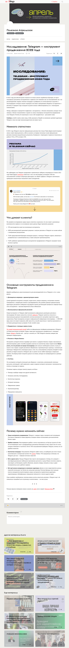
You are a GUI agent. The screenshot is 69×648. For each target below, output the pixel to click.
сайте (35, 489)
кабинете (35, 315)
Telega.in (13, 333)
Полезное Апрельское (20, 30)
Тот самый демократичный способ (16, 329)
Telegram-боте (49, 489)
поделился (20, 174)
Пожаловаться (19, 33)
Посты (8, 39)
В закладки (24, 499)
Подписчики (15, 39)
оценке (34, 453)
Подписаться (11, 33)
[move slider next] (11, 246)
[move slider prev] (8, 246)
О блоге (22, 39)
